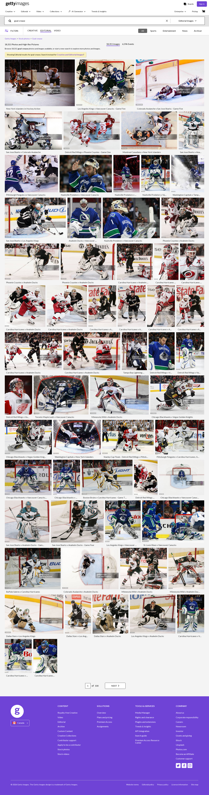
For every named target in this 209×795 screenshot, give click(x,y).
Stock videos (63, 754)
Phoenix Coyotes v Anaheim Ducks (178, 240)
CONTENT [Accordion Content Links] (63, 706)
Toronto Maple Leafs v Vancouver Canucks (54, 417)
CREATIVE (32, 30)
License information (180, 784)
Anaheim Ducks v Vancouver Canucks (86, 240)
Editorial (61, 722)
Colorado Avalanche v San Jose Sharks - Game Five (160, 108)
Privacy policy (162, 784)
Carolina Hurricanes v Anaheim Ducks (135, 282)
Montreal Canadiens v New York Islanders (142, 152)
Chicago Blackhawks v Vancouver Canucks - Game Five (31, 497)
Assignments (103, 726)
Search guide (141, 735)
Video (60, 717)
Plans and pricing (104, 717)
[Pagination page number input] (88, 685)
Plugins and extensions (145, 722)
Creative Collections (67, 735)
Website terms (132, 784)
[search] (11, 21)
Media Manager (142, 713)
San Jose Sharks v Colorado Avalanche (23, 152)
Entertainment (169, 30)
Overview (101, 713)
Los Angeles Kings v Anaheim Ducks (147, 636)
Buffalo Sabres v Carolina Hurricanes (23, 591)
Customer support (184, 758)
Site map (194, 784)
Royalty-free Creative (67, 713)
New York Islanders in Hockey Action (23, 108)
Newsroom (181, 726)
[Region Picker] (20, 723)
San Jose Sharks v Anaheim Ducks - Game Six (26, 545)
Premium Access (104, 722)
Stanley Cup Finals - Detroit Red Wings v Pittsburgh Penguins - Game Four (137, 457)
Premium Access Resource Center (147, 741)
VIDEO (57, 30)
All (142, 30)
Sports (153, 30)
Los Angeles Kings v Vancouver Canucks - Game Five (101, 108)
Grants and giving (184, 735)
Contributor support (67, 740)
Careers (179, 722)
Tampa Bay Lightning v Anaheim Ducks (140, 372)
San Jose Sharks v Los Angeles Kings (22, 240)
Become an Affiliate (185, 754)
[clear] (168, 21)
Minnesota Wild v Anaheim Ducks (106, 417)
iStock (179, 740)
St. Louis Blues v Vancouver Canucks (160, 545)
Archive (61, 726)
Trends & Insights (143, 726)
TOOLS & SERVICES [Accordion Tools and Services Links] (145, 706)
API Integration (142, 731)
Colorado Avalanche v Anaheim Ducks (81, 591)
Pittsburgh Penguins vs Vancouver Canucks (25, 195)
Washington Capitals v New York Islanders (74, 457)
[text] (89, 21)
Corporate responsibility (187, 717)
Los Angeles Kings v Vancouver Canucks (124, 545)
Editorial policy (148, 784)
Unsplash (180, 745)
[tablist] (120, 44)
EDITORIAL (45, 30)
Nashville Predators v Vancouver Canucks (80, 195)
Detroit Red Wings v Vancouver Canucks (168, 372)
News (185, 30)
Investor (179, 731)
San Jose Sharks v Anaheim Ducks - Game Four (73, 545)
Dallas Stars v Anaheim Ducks (107, 636)
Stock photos (64, 749)
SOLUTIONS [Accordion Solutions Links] (103, 706)
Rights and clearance (144, 717)
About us (180, 713)
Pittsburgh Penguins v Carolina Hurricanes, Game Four (181, 457)
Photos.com (181, 749)
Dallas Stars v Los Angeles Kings (20, 636)
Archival (198, 30)
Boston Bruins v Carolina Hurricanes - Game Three (106, 497)
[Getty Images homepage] (17, 4)
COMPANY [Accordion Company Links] (181, 706)
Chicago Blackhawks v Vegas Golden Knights (172, 417)
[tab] (113, 44)
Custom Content (65, 731)
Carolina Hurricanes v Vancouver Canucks (25, 675)
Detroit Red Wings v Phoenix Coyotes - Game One (88, 152)
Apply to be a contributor (69, 745)
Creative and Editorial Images (70, 54)
